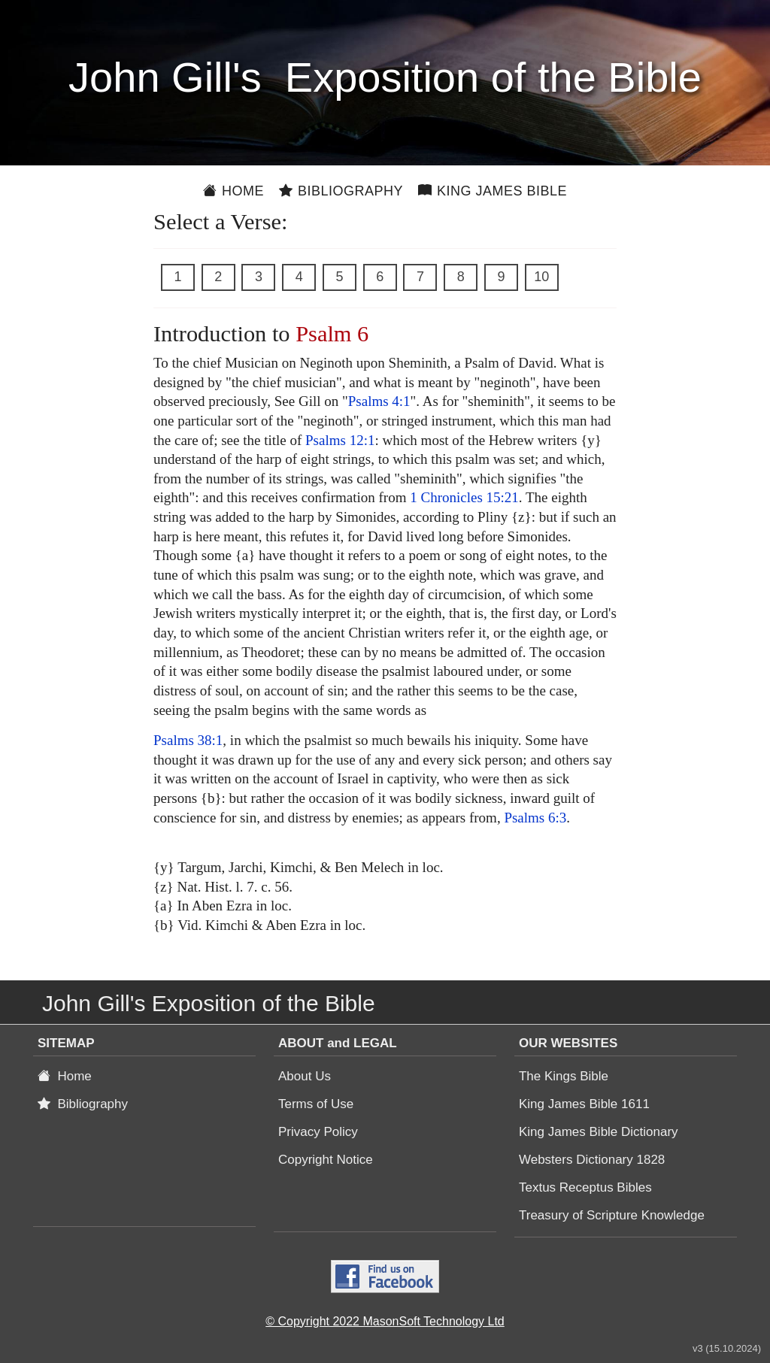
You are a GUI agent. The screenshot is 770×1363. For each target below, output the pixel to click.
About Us (304, 1076)
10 (541, 276)
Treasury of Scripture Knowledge (612, 1215)
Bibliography (341, 190)
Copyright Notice (325, 1159)
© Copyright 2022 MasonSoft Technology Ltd (384, 1321)
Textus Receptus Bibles (585, 1187)
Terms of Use (315, 1104)
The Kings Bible (563, 1076)
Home (233, 190)
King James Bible (492, 190)
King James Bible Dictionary (598, 1132)
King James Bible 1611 (584, 1104)
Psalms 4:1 (379, 401)
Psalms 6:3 (535, 817)
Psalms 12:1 (339, 440)
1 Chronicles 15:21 (464, 497)
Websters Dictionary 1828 (592, 1159)
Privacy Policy (318, 1132)
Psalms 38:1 (188, 740)
